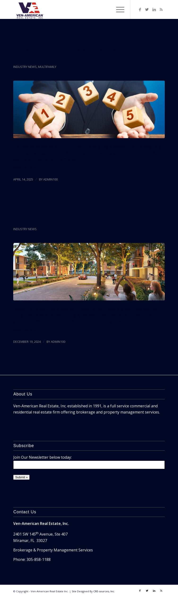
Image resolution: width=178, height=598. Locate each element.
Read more (25, 167)
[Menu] (117, 9)
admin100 (50, 179)
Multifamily (47, 67)
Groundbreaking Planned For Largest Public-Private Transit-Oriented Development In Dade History (79, 211)
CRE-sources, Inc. (104, 591)
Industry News (25, 67)
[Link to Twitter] (147, 9)
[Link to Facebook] (139, 9)
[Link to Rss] (161, 9)
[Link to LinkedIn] (154, 9)
